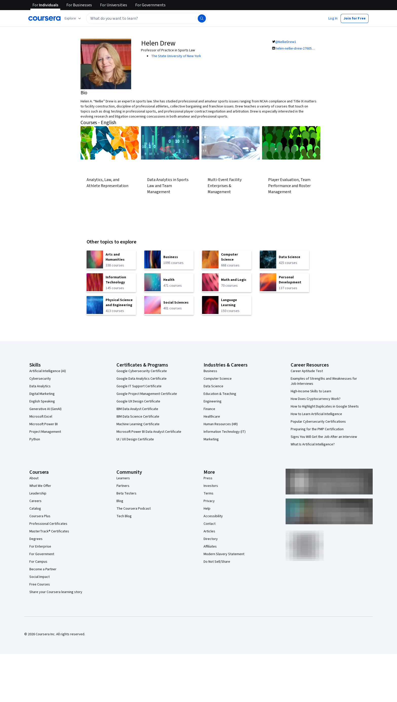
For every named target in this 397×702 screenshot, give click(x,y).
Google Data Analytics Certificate (141, 378)
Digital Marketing (42, 393)
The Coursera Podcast (133, 508)
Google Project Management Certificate (146, 393)
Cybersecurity (40, 378)
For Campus (38, 561)
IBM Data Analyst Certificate (137, 409)
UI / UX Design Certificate (135, 439)
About (33, 478)
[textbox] (147, 18)
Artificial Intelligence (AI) (47, 371)
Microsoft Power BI (43, 424)
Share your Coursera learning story (55, 592)
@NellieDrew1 (285, 41)
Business (210, 371)
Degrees (36, 538)
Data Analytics (40, 386)
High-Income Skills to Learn (311, 391)
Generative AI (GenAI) (45, 409)
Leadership (37, 493)
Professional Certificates (48, 523)
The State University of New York (176, 56)
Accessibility (213, 516)
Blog (119, 501)
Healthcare (212, 416)
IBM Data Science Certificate (137, 416)
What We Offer (40, 485)
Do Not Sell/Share (217, 561)
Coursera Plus (39, 516)
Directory (211, 538)
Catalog (35, 508)
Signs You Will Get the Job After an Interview (324, 436)
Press (208, 478)
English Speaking (42, 401)
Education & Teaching (220, 393)
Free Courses (39, 584)
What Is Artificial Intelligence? (313, 444)
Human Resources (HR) (221, 424)
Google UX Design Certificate (138, 401)
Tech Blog (124, 516)
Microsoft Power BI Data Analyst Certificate (148, 431)
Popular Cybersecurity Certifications (318, 421)
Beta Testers (126, 493)
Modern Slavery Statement (224, 554)
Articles (209, 531)
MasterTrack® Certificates (49, 531)
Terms (208, 493)
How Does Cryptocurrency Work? (316, 398)
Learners (123, 478)
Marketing (211, 439)
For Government (41, 554)
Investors (211, 485)
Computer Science (218, 378)
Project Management (45, 431)
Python (34, 439)
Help (207, 508)
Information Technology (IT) (225, 431)
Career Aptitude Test (307, 371)
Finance (209, 409)
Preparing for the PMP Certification (317, 429)
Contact (209, 523)
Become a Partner (42, 569)
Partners (122, 485)
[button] (333, 18)
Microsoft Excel (40, 416)
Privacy (209, 501)
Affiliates (210, 546)
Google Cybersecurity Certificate (141, 371)
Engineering (213, 401)
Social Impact (39, 576)
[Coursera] (44, 18)
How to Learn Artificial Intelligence (316, 414)
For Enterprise (40, 546)
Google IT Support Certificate (139, 386)
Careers (35, 501)
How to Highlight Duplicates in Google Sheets (325, 406)
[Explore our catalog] (73, 18)
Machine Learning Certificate (138, 424)
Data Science (213, 386)
